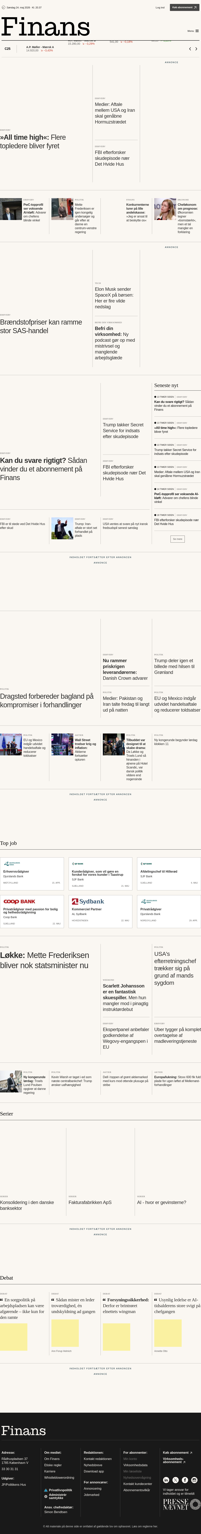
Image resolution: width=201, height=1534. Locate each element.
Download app (94, 1471)
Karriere (49, 1471)
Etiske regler (53, 1465)
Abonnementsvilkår (136, 1490)
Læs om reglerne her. (145, 1526)
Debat (6, 1278)
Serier (6, 1114)
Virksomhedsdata (135, 1465)
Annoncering (92, 1488)
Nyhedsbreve (93, 1465)
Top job (8, 843)
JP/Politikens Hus (14, 1484)
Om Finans (51, 1459)
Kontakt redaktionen (98, 1459)
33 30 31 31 (10, 1469)
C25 (7, 48)
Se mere (177, 539)
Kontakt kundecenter (137, 1484)
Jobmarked (91, 1494)
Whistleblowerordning (59, 1477)
